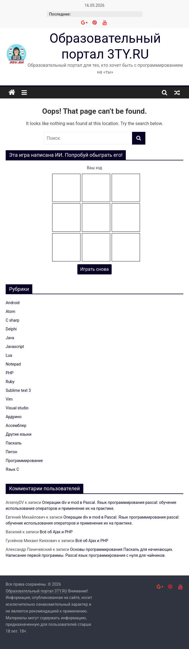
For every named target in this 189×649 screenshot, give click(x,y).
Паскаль (14, 443)
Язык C (12, 469)
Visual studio (17, 408)
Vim (9, 399)
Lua (9, 355)
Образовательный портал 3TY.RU (105, 46)
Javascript (15, 346)
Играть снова (94, 269)
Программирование (24, 460)
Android (13, 302)
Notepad (13, 364)
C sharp (12, 320)
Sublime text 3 (18, 390)
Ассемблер (16, 425)
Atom (10, 311)
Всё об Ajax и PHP (56, 532)
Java (10, 338)
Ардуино (14, 416)
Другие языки (18, 434)
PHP (10, 373)
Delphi (11, 329)
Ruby (10, 381)
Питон (11, 452)
